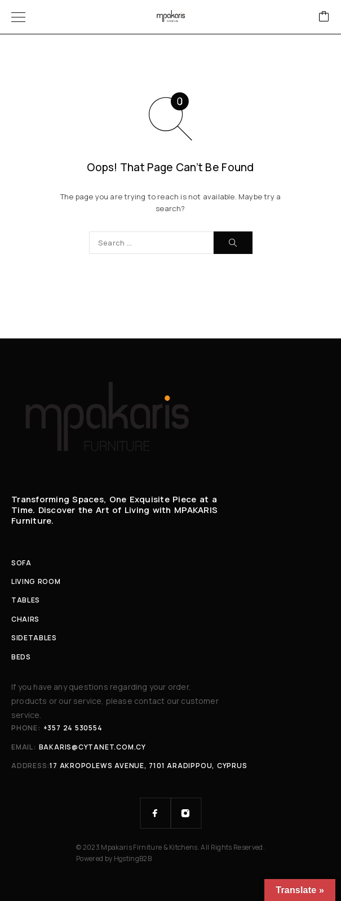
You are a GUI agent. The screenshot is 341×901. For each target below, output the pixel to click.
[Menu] (18, 17)
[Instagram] (186, 813)
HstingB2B (133, 858)
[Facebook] (155, 813)
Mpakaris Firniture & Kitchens (149, 847)
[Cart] (324, 17)
